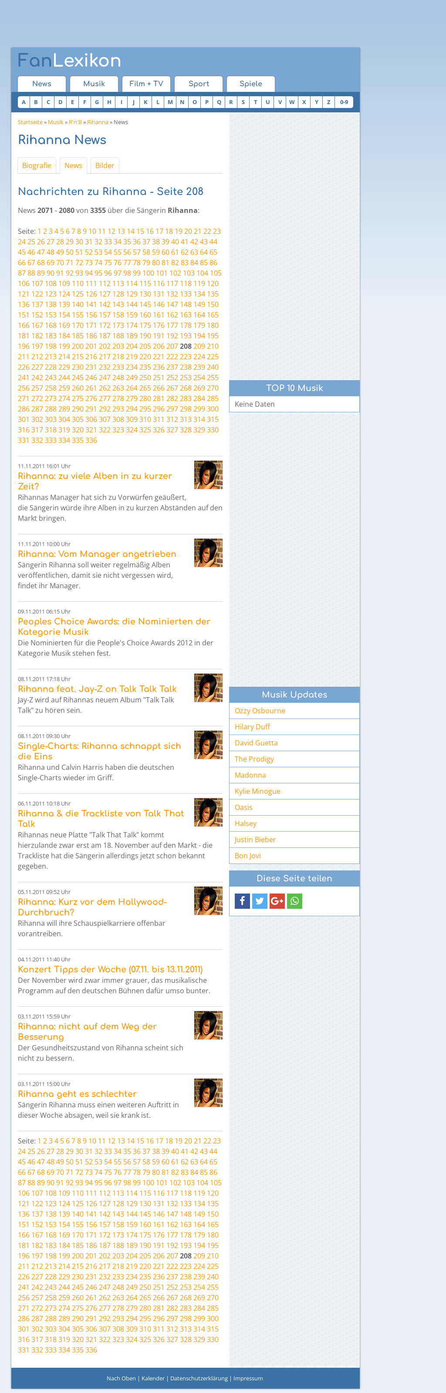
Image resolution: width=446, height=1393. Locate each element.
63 (194, 252)
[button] (242, 901)
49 (60, 252)
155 (78, 315)
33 (108, 241)
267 (172, 388)
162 (172, 315)
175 (145, 325)
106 (24, 283)
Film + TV (146, 84)
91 (60, 273)
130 (145, 294)
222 (172, 356)
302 (37, 419)
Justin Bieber (255, 839)
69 (50, 262)
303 (51, 419)
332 (37, 440)
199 (64, 346)
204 (132, 346)
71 (70, 262)
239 (199, 367)
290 (78, 409)
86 (213, 262)
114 (132, 283)
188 (118, 336)
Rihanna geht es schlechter (77, 1094)
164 (199, 315)
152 (37, 315)
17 (159, 231)
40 (175, 241)
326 (159, 430)
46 (31, 252)
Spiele (251, 84)
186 (91, 336)
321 (91, 430)
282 (172, 398)
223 (186, 356)
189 (132, 336)
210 (213, 346)
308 (118, 419)
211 (24, 356)
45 (22, 252)
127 (105, 294)
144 (132, 304)
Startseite (30, 122)
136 (24, 304)
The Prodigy (254, 759)
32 (98, 241)
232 (105, 367)
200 (78, 346)
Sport (199, 84)
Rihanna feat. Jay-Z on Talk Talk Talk (97, 689)
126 (91, 294)
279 (132, 398)
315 (213, 419)
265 (145, 388)
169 (64, 325)
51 (79, 252)
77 (127, 262)
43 (204, 241)
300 (213, 409)
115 (145, 283)
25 (31, 241)
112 (105, 283)
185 (78, 336)
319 (64, 430)
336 (91, 440)
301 (24, 419)
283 (186, 398)
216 (91, 356)
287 (37, 409)
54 (108, 252)
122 (37, 294)
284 (199, 398)
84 (194, 262)
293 (118, 409)
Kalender (153, 1378)
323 (118, 430)
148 (186, 304)
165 (213, 315)
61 (175, 252)
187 (105, 336)
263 (118, 388)
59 (156, 252)
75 (108, 262)
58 (146, 252)
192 (172, 336)
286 (24, 409)
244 (64, 377)
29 (70, 241)
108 (51, 283)
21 (198, 231)
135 (213, 294)
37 (146, 241)
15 (140, 231)
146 (159, 304)
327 (172, 430)
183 (51, 336)
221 (159, 356)
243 (51, 377)
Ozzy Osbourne (260, 710)
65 (213, 252)
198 (51, 346)
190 (145, 336)
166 (24, 325)
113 (118, 283)
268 (186, 388)
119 (199, 283)
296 (159, 409)
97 (118, 273)
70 (60, 262)
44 (213, 241)
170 (78, 325)
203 (118, 346)
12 (111, 231)
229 (64, 367)
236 (159, 367)
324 (132, 430)
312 (172, 419)
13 (121, 231)
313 (186, 419)
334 (64, 440)
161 (159, 315)
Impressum (248, 1378)
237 (172, 367)
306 (91, 419)
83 (185, 262)
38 (156, 241)
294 (132, 409)
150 (213, 304)
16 (150, 231)
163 (186, 315)
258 (51, 388)
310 (145, 419)
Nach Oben (121, 1378)
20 (188, 231)
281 (159, 398)
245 (78, 377)
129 (132, 294)
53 (98, 252)
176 (159, 325)
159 (132, 315)
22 (207, 231)
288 (51, 409)
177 (172, 325)
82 (175, 262)
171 (91, 325)
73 (89, 262)
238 (186, 367)
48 (50, 252)
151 (24, 315)
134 (199, 294)
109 (64, 283)
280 (145, 398)
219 (132, 356)
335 (78, 440)
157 (105, 315)
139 (64, 304)
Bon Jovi (248, 855)
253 (186, 377)
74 (98, 262)
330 (213, 430)
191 (159, 336)
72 (79, 262)
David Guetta (256, 743)
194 (199, 336)
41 (185, 241)
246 (91, 377)
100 (148, 273)
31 (89, 241)
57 (137, 252)
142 (105, 304)
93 (79, 273)
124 (64, 294)
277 (105, 398)
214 (64, 356)
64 (204, 252)
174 (132, 325)
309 (132, 419)
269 (199, 388)
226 (24, 367)
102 (175, 273)
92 (70, 273)
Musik (94, 84)
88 (31, 273)
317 (37, 430)
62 (185, 252)
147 (172, 304)
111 (91, 283)
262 (105, 388)
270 (213, 388)
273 (51, 398)
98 (127, 273)
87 (22, 273)
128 (118, 294)
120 (213, 283)
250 (145, 377)
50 (70, 252)
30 (79, 241)
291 (91, 409)
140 (78, 304)
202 (105, 346)
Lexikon (70, 61)
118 (186, 283)
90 (50, 273)
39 (165, 241)
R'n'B (75, 122)
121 (24, 294)
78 (137, 262)
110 (78, 283)
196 (24, 346)
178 (186, 325)
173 (118, 325)
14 (131, 231)
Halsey (246, 823)
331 (24, 440)
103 (189, 273)
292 (105, 409)
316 (24, 430)
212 (37, 356)
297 (172, 409)
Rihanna (97, 122)
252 (172, 377)
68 (41, 262)
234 (132, 367)
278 (118, 398)
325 (145, 430)
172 (105, 325)
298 (186, 409)
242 (37, 377)
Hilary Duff (252, 727)
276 (91, 398)
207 (172, 346)
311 (159, 419)
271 (24, 398)
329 (199, 430)
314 (199, 419)
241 (24, 377)
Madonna (250, 775)
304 (64, 419)
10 (92, 231)
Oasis (244, 807)
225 (213, 356)
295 (145, 409)
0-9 (344, 102)
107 (37, 283)
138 (51, 304)
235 (145, 367)
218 (118, 356)
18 (169, 231)
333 (51, 440)
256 (24, 388)
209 (199, 346)
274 (64, 398)
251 (159, 377)
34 (118, 241)
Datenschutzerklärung (199, 1378)
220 (145, 356)
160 (145, 315)
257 (37, 388)
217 (105, 356)
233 (118, 367)
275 (78, 398)
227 (37, 367)
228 (51, 367)
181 (24, 336)
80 (156, 262)
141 (91, 304)
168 (51, 325)
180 (213, 325)
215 (78, 356)
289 (64, 409)
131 (159, 294)
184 (64, 336)
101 (162, 273)
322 (105, 430)
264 (132, 388)
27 (50, 241)
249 (132, 377)
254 (199, 377)
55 (118, 252)
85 (204, 262)
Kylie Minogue (257, 791)
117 (172, 283)
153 (51, 315)
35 (127, 241)
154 (64, 315)
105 (216, 273)
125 (78, 294)
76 (118, 262)
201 (91, 346)
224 (199, 356)
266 (159, 388)
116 (159, 283)
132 (172, 294)
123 (51, 294)
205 (145, 346)
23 (217, 231)
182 (37, 336)
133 (186, 294)
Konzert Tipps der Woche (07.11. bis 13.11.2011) (110, 969)
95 (98, 273)
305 (78, 419)
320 (78, 430)
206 (159, 346)
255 (213, 377)
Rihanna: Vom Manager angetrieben (97, 554)
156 (91, 315)
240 (213, 367)
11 (102, 231)
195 (213, 336)
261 (91, 388)
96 (108, 273)
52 (89, 252)
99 (137, 273)
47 (41, 252)
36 (137, 241)
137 (37, 304)
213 (51, 356)
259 (64, 388)
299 (199, 409)
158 (118, 315)
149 (199, 304)
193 (186, 336)
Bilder (105, 165)
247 (105, 377)
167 (37, 325)
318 (51, 430)
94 (89, 273)
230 (78, 367)
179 (199, 325)
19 (178, 231)
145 (145, 304)
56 (127, 252)
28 (60, 241)
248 (118, 377)
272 (37, 398)
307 (105, 419)
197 (37, 346)
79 (146, 262)
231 (91, 367)
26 (41, 241)
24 (22, 241)
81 (165, 262)
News (41, 84)
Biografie (36, 165)
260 (78, 388)
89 (41, 273)
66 (22, 262)
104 (202, 273)
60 (165, 252)
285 (213, 398)
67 (31, 262)
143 (118, 304)
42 (194, 241)
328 (186, 430)
